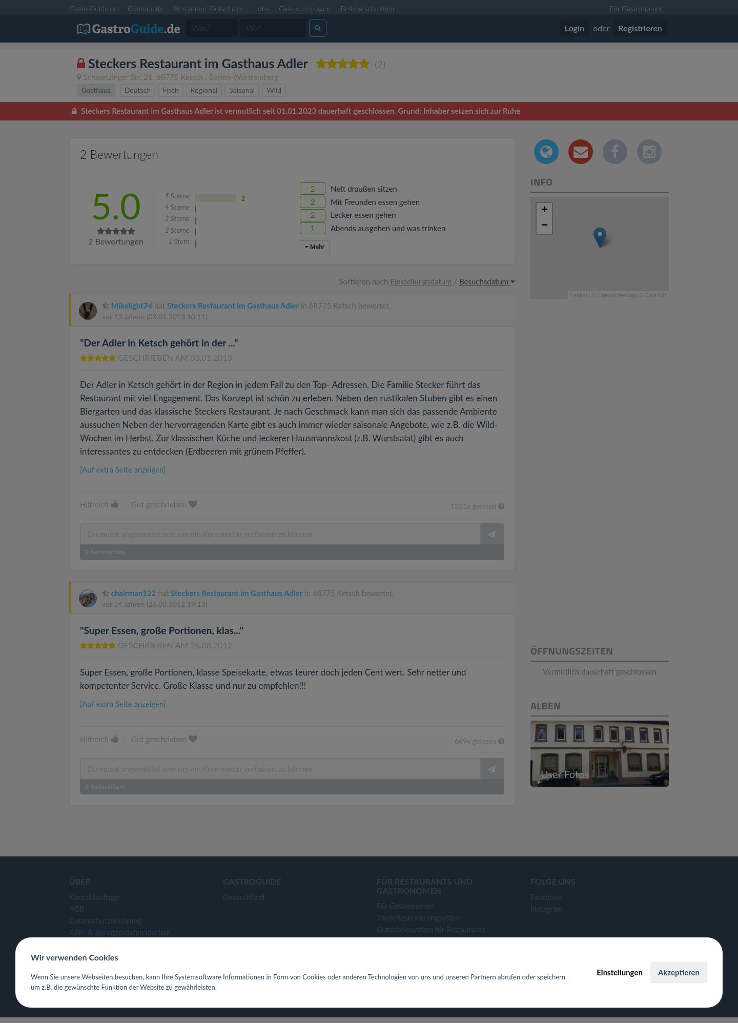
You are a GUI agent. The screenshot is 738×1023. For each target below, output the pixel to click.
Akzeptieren (679, 972)
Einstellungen (620, 972)
